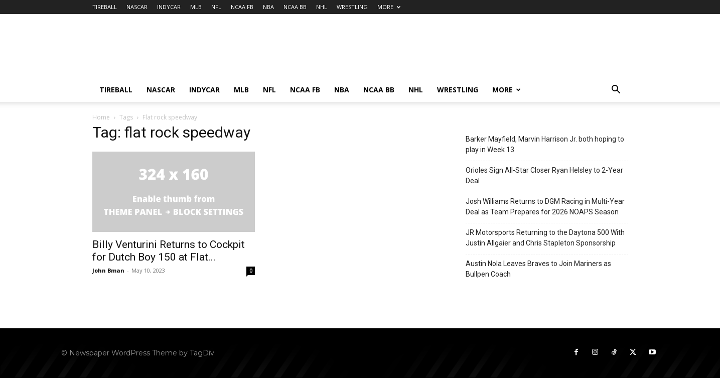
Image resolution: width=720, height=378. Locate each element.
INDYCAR (169, 7)
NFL (216, 7)
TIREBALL (104, 7)
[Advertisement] (445, 50)
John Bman (108, 270)
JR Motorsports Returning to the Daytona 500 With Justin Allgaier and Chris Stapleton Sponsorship (545, 237)
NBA (268, 7)
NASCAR (137, 7)
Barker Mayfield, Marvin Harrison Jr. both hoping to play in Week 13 (545, 144)
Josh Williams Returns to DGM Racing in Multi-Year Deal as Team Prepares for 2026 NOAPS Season (545, 206)
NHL (321, 7)
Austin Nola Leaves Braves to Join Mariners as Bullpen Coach (538, 269)
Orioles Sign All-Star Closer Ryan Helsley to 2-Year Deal (544, 175)
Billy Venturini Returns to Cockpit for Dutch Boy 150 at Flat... (168, 250)
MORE (388, 7)
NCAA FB (242, 7)
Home (101, 117)
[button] (616, 90)
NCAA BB (295, 7)
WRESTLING (352, 7)
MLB (196, 7)
